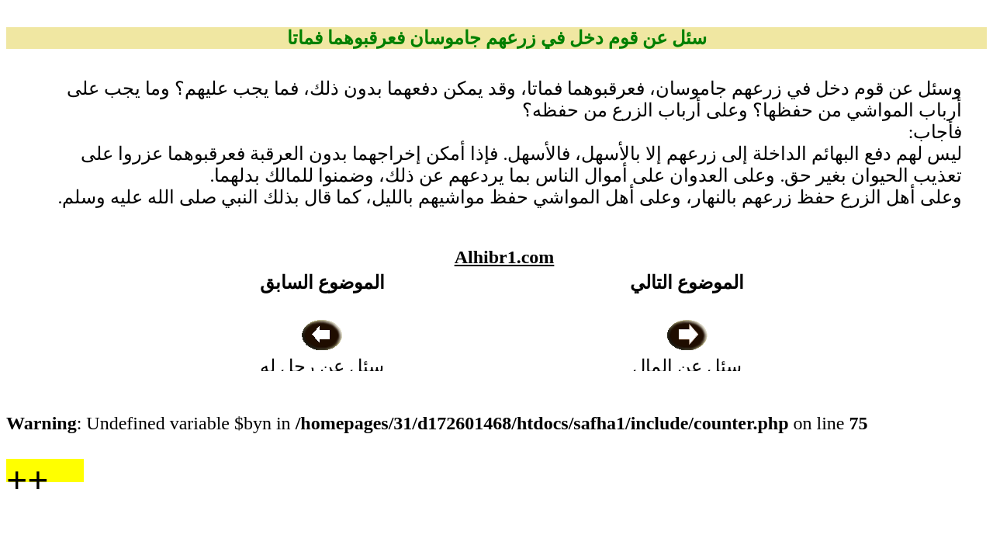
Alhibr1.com (505, 257)
